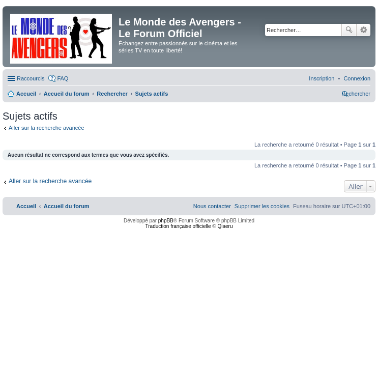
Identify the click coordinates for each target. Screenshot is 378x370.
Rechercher (349, 30)
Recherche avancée (363, 30)
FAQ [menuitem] (62, 78)
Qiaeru (224, 226)
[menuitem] (356, 78)
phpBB (165, 220)
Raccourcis (30, 78)
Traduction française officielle (178, 226)
